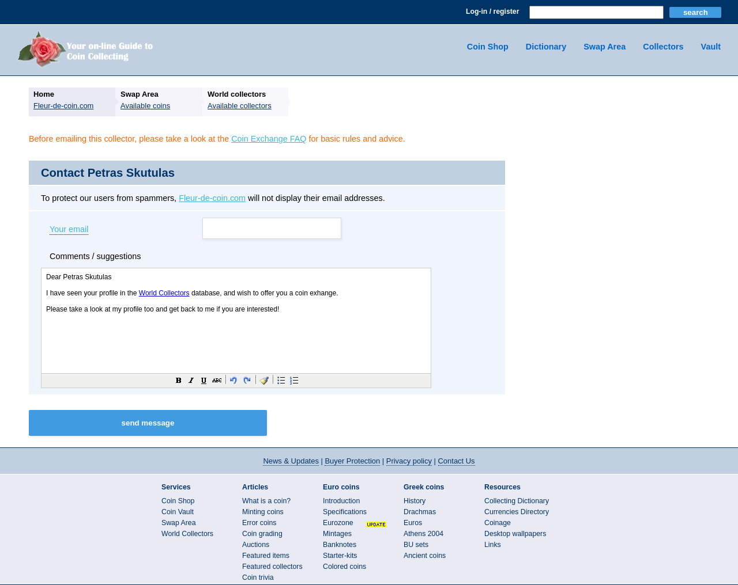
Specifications (345, 512)
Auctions (255, 545)
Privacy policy (409, 461)
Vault (711, 46)
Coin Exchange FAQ (268, 138)
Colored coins (344, 567)
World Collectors (187, 534)
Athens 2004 (423, 534)
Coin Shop (488, 46)
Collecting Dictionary (516, 501)
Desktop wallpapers (515, 534)
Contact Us (456, 461)
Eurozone (338, 523)
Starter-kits (340, 556)
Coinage (497, 523)
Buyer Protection (352, 461)
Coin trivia (258, 577)
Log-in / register (492, 11)
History (415, 501)
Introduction (341, 501)
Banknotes (339, 545)
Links (492, 545)
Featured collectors (272, 567)
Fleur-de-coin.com (212, 198)
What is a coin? (266, 501)
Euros (413, 523)
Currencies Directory (516, 512)
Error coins (259, 523)
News (290, 461)
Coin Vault (177, 512)
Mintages (337, 534)
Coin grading (262, 534)
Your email (69, 230)
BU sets (416, 545)
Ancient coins (425, 556)
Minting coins (263, 512)
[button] (178, 380)
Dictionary (546, 46)
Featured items (265, 556)
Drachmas (420, 512)
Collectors (663, 46)
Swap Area (604, 46)
